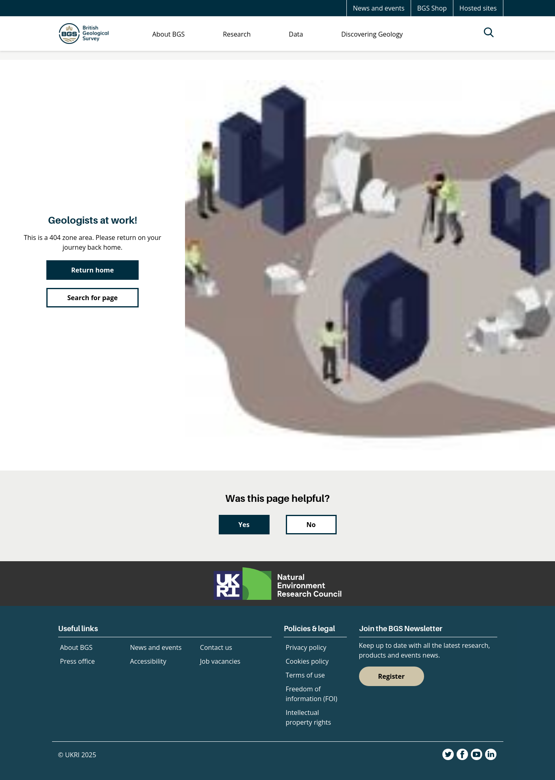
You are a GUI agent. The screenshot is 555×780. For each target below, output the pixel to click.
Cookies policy (307, 661)
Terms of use (305, 675)
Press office (77, 661)
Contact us (216, 647)
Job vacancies (220, 661)
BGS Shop (432, 8)
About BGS (76, 647)
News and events (379, 8)
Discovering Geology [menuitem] (372, 34)
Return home (92, 270)
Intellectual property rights (308, 717)
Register (391, 676)
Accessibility (148, 661)
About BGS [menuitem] (168, 34)
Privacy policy (306, 647)
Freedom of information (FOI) (311, 693)
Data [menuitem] (296, 34)
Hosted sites (478, 8)
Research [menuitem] (236, 34)
